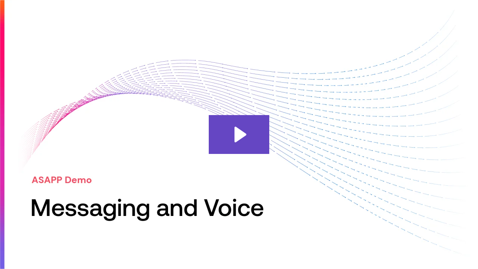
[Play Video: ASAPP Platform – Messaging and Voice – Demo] (239, 134)
